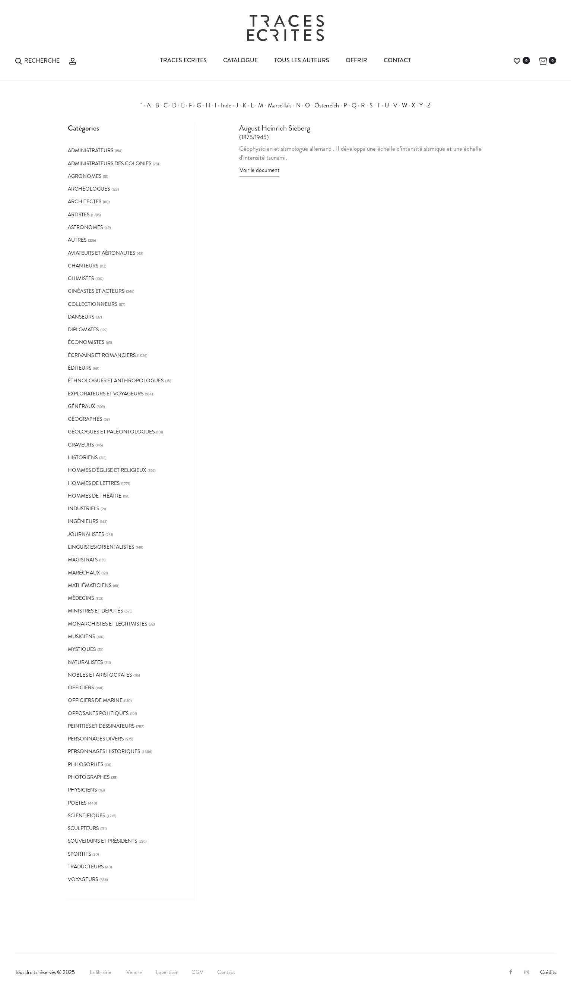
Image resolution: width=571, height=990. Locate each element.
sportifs (79, 854)
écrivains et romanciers (102, 355)
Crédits (548, 972)
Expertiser (167, 972)
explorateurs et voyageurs (105, 393)
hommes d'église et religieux (107, 470)
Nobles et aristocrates (100, 675)
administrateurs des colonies (109, 163)
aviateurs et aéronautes (101, 253)
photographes (89, 777)
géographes (85, 419)
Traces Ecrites (183, 60)
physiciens (82, 789)
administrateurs (90, 150)
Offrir (356, 60)
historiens (83, 457)
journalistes (86, 534)
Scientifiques (86, 815)
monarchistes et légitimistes (107, 623)
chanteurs (83, 265)
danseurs (81, 316)
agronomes (84, 176)
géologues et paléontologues (111, 431)
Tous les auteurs (301, 60)
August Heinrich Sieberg (274, 128)
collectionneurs (92, 304)
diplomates (83, 329)
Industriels (83, 508)
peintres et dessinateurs (101, 726)
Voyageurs (83, 879)
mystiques (82, 649)
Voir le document (259, 170)
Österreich (326, 105)
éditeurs (79, 368)
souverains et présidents (102, 841)
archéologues (89, 188)
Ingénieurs (83, 521)
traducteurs (86, 866)
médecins (81, 598)
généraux (81, 406)
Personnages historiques (104, 751)
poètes (77, 802)
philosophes (85, 764)
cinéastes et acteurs (96, 291)
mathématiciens (89, 585)
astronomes (85, 227)
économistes (86, 342)
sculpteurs (83, 828)
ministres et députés (95, 610)
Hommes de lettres (94, 483)
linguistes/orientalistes (101, 547)
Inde (226, 105)
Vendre (134, 972)
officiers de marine (95, 700)
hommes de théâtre (94, 495)
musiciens (81, 636)
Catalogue (240, 60)
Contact (397, 60)
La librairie (101, 972)
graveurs (81, 444)
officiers (81, 687)
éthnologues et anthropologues (116, 380)
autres (77, 240)
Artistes (78, 214)
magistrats (83, 559)
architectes (84, 201)
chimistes (81, 278)
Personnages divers (96, 738)
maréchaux (84, 572)
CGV (197, 972)
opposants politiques (98, 713)
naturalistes (85, 662)
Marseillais (280, 105)
